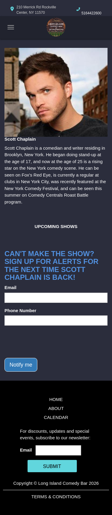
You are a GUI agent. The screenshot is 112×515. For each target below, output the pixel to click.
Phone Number (20, 310)
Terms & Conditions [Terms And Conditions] (56, 496)
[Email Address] (58, 450)
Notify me (21, 365)
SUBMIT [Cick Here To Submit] (52, 466)
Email (10, 287)
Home (56, 399)
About (56, 408)
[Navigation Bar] (10, 27)
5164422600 (92, 13)
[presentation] (49, 341)
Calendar (56, 417)
